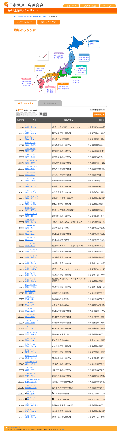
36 (41, 114)
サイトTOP (71, 6)
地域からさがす (24, 22)
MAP (63, 429)
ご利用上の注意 (89, 6)
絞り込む (99, 114)
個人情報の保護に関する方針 (17, 427)
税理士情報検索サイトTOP (22, 16)
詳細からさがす (48, 22)
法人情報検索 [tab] (49, 103)
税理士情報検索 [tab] (25, 103)
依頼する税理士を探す (40, 16)
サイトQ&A (107, 6)
